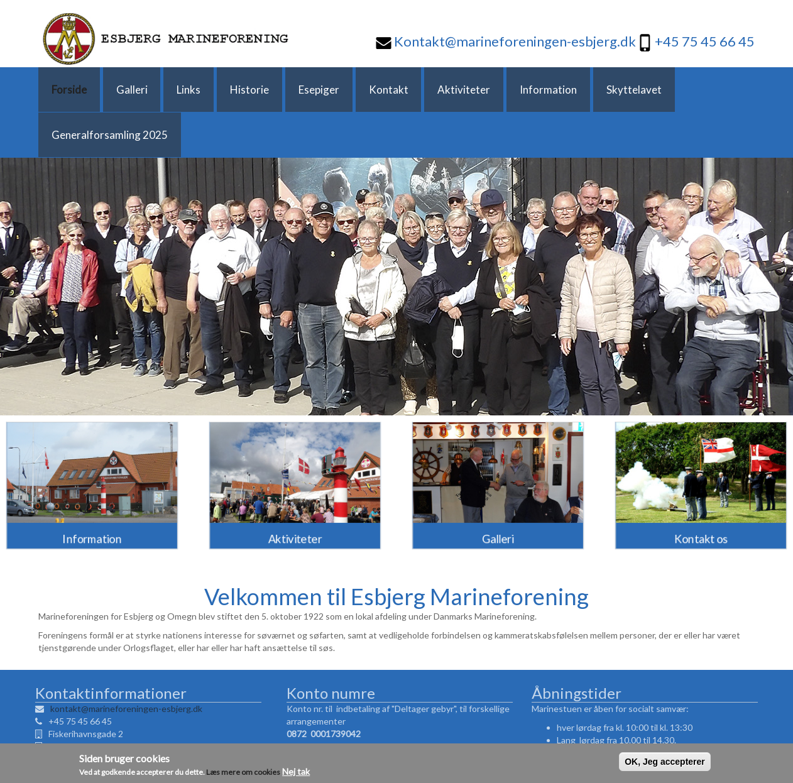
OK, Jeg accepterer (665, 763)
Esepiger (276, 89)
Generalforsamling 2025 (660, 89)
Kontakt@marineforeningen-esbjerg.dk (513, 41)
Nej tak (296, 773)
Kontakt (336, 89)
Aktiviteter (402, 89)
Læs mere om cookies (243, 774)
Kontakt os (700, 491)
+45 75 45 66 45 (705, 41)
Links (165, 89)
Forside (63, 89)
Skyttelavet (554, 89)
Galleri (117, 89)
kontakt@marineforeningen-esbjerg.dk (123, 663)
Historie (216, 89)
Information (477, 89)
